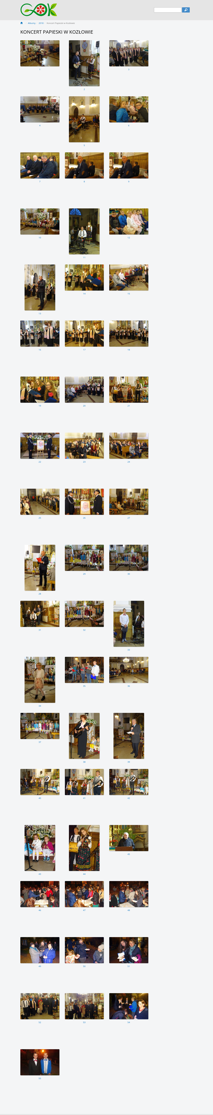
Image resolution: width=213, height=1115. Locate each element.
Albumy (31, 23)
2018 (41, 23)
